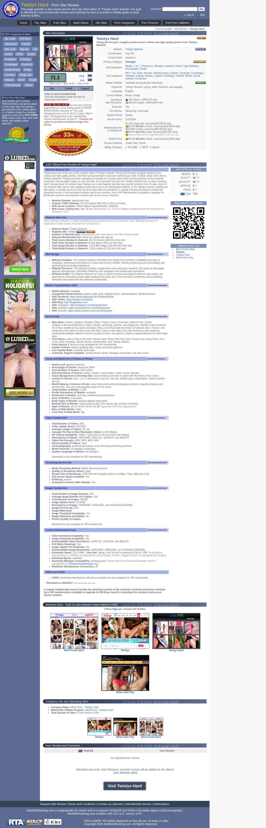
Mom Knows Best (185, 249)
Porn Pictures (149, 22)
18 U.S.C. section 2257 (127, 813)
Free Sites (59, 22)
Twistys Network (134, 49)
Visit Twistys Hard (125, 786)
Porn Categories (124, 22)
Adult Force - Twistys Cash (84, 707)
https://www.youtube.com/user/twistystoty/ (90, 310)
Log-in (188, 14)
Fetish (178, 66)
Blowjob (159, 66)
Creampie (11, 64)
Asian (8, 54)
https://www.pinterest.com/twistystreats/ (89, 308)
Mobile (188, 75)
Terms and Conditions (81, 804)
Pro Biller (133, 147)
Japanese (11, 44)
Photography (132, 68)
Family (26, 44)
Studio (143, 68)
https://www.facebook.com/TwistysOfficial (92, 296)
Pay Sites (40, 22)
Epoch (155, 147)
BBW (20, 54)
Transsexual (12, 85)
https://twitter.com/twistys (79, 299)
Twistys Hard (183, 254)
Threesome (147, 66)
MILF (21, 79)
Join (200, 14)
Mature (9, 79)
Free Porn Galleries (177, 22)
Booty (31, 54)
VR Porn (25, 38)
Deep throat (12, 69)
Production (140, 78)
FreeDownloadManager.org (82, 563)
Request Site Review (53, 804)
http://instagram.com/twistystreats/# (89, 305)
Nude (32, 79)
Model (129, 66)
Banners (118, 804)
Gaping (139, 75)
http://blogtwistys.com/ (76, 302)
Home (23, 22)
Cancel (68, 88)
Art (35, 49)
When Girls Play (184, 257)
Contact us (104, 804)
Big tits (24, 49)
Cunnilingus (197, 73)
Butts (139, 73)
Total (185, 193)
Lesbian (10, 74)
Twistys (72, 231)
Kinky (27, 69)
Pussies (148, 73)
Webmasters (161, 804)
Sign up (116, 609)
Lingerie (158, 75)
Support (85, 88)
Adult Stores (80, 22)
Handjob (130, 75)
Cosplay (25, 59)
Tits (134, 73)
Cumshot (169, 66)
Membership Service (138, 804)
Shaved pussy (160, 73)
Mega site (25, 74)
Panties (149, 75)
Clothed (180, 75)
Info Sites (101, 22)
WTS (145, 147)
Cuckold (27, 64)
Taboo (28, 85)
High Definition (191, 66)
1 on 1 (136, 66)
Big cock (10, 49)
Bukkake (10, 59)
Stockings (169, 75)
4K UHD (10, 38)
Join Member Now (125, 772)
